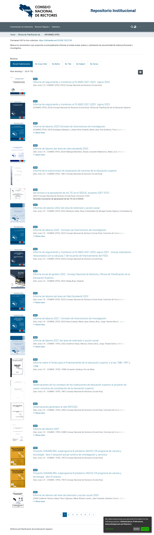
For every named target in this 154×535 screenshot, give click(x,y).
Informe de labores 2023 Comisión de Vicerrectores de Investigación (69, 126)
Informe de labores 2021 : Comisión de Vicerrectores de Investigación (69, 318)
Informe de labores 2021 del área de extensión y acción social (66, 340)
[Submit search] (132, 26)
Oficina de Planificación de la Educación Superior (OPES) (30, 35)
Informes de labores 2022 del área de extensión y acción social (66, 207)
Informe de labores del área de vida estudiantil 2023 (60, 148)
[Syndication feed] (140, 72)
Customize (109, 529)
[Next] (93, 514)
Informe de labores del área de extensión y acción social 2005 (66, 495)
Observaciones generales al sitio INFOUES (55, 406)
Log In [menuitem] (139, 27)
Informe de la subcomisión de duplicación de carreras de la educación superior (75, 170)
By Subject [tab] (80, 64)
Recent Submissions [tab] (21, 64)
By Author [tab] (56, 64)
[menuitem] (42, 27)
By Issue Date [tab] (41, 64)
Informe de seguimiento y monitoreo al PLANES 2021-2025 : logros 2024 (71, 82)
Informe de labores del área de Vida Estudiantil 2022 (60, 296)
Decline (136, 529)
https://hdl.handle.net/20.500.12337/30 (55, 40)
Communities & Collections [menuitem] (21, 27)
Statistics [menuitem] (56, 27)
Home (12, 35)
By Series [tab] (94, 64)
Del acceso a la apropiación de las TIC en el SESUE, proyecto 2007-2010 (71, 192)
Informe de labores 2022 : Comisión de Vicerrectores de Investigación (69, 230)
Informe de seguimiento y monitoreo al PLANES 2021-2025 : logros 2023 (71, 104)
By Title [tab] (68, 64)
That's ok (144, 529)
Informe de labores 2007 (46, 428)
